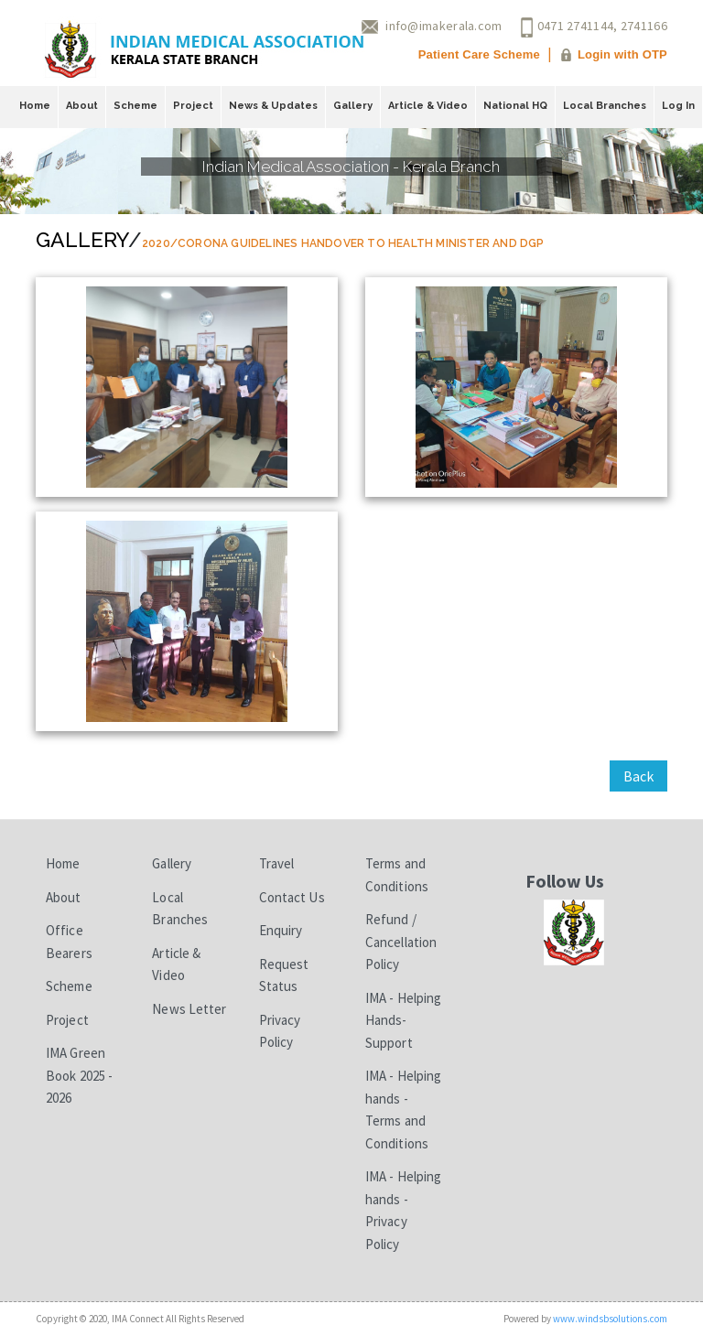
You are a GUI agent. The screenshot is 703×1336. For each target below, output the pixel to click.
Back (638, 776)
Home (34, 106)
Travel (277, 863)
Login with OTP (622, 54)
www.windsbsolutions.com (610, 1318)
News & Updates (273, 106)
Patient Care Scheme (479, 54)
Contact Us (292, 897)
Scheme (135, 106)
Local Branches (604, 106)
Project (193, 106)
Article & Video (428, 106)
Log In (678, 106)
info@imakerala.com (443, 25)
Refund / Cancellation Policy (401, 941)
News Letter (189, 1009)
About (82, 106)
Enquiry (281, 930)
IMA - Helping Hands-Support (403, 1020)
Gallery (353, 106)
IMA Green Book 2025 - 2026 (79, 1075)
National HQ (515, 106)
